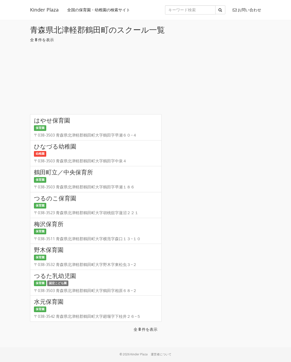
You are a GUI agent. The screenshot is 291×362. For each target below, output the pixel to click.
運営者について (161, 354)
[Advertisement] (145, 79)
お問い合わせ (247, 10)
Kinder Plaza (44, 9)
